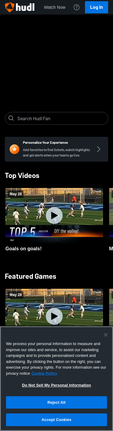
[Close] (105, 334)
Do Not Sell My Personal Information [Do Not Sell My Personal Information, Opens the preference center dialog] (56, 385)
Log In (96, 7)
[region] (56, 378)
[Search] (61, 118)
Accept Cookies (56, 419)
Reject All (56, 402)
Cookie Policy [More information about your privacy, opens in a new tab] (44, 373)
